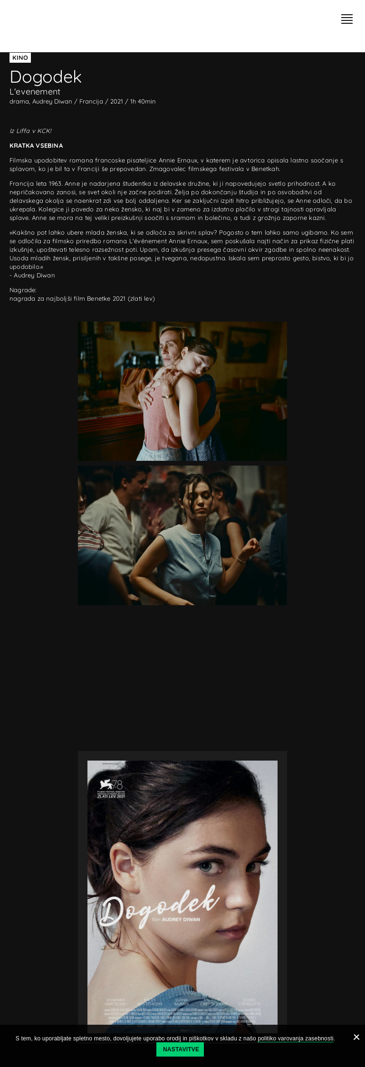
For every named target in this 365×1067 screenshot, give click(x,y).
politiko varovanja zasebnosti (295, 1038)
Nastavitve (181, 1049)
